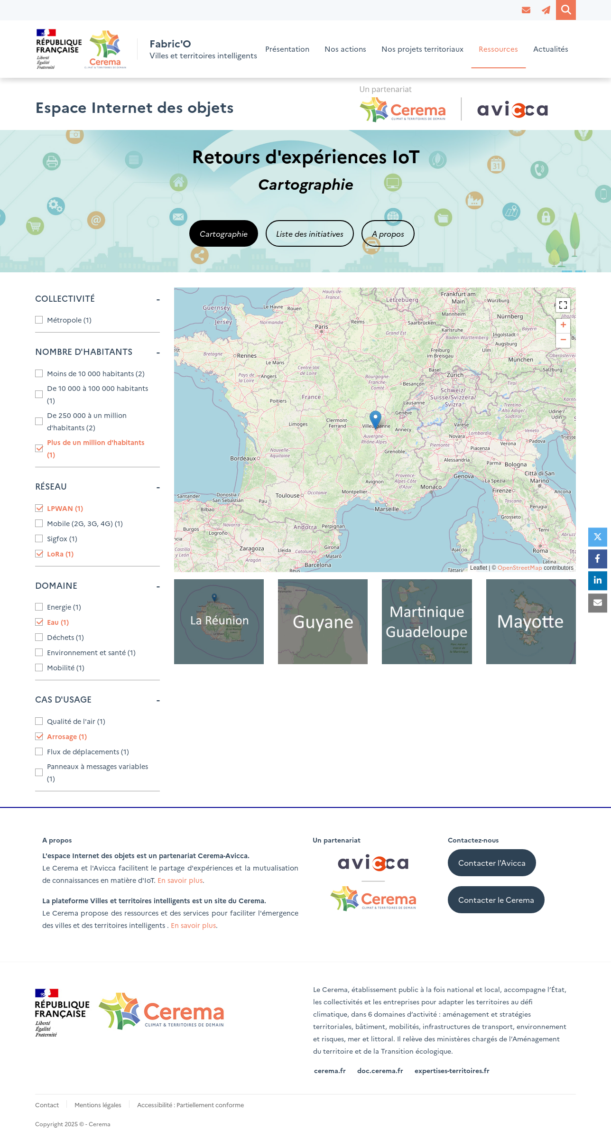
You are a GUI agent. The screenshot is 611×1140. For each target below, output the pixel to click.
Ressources (498, 49)
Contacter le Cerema (496, 899)
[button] (375, 420)
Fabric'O (171, 43)
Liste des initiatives (309, 233)
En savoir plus (180, 880)
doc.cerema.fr (380, 1070)
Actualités (550, 49)
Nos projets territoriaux (422, 49)
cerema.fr (330, 1070)
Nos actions (345, 49)
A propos (388, 233)
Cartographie (224, 233)
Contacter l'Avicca (492, 862)
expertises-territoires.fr (452, 1070)
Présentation (287, 49)
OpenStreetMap (520, 568)
